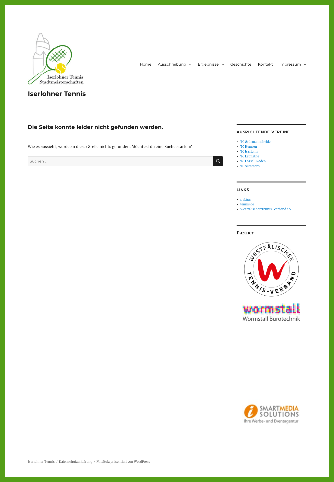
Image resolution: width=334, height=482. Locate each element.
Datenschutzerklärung (75, 462)
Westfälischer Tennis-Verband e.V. (266, 209)
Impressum (290, 64)
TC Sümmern (250, 166)
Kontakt (265, 64)
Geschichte (240, 64)
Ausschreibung (172, 64)
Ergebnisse (208, 64)
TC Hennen (248, 147)
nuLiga (245, 199)
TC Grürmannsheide (255, 142)
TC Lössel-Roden (253, 161)
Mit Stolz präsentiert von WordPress (123, 462)
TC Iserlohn (249, 151)
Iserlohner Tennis (57, 94)
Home (145, 64)
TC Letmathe (249, 156)
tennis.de (247, 204)
